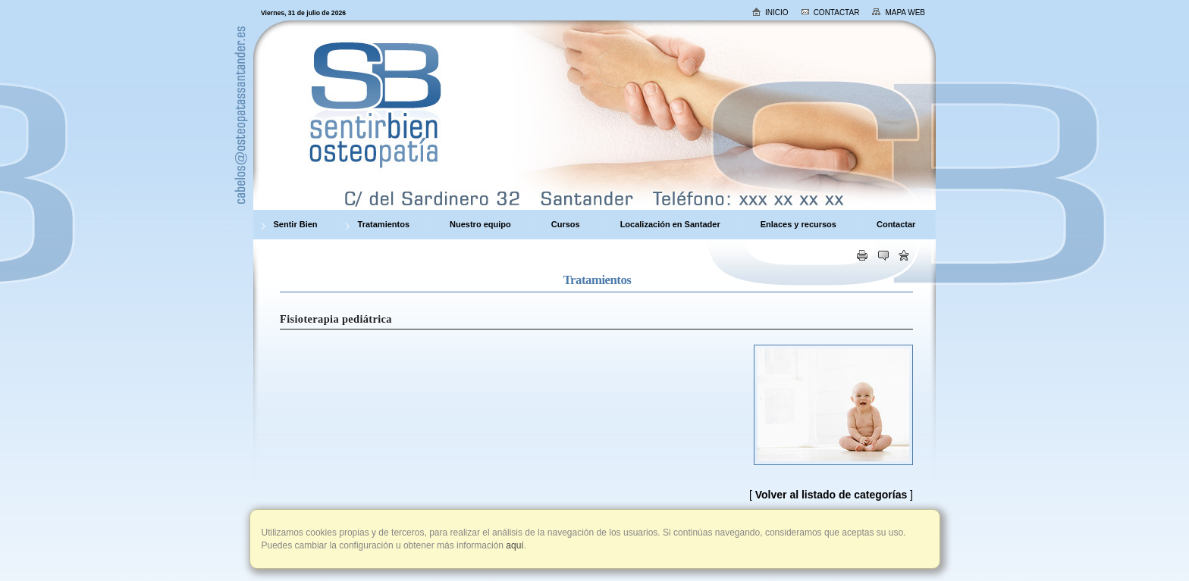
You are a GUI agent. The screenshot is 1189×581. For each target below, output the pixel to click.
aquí (514, 545)
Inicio (770, 12)
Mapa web (898, 12)
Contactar (830, 12)
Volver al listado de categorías (831, 495)
